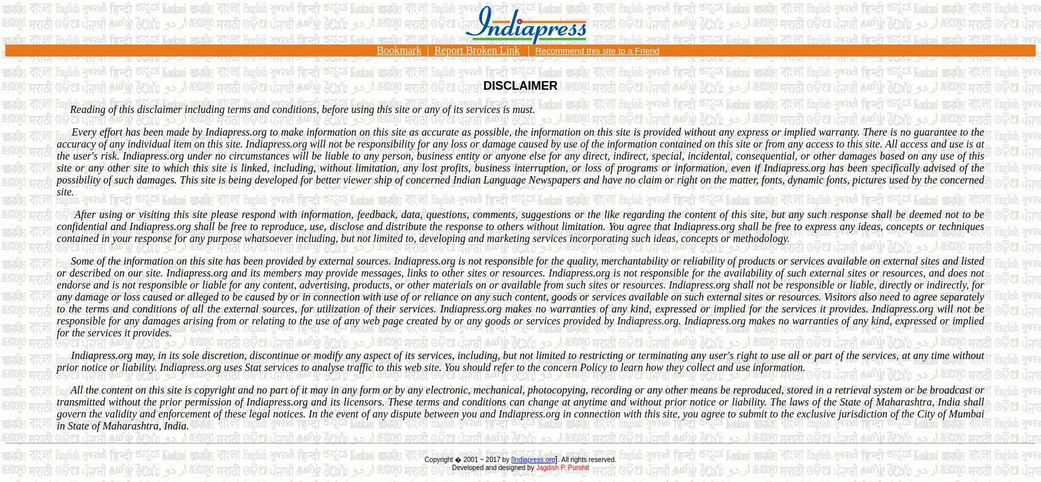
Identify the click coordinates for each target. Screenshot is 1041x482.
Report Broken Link (477, 50)
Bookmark (399, 50)
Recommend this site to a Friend (597, 51)
